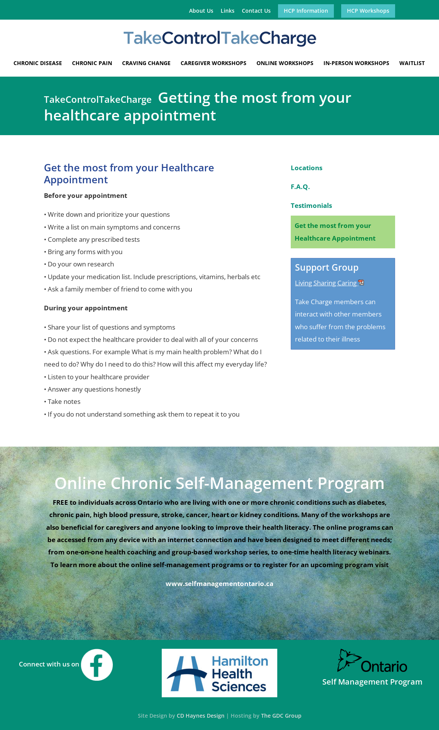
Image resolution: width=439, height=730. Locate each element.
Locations (306, 167)
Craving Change (146, 63)
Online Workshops (284, 63)
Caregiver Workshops (213, 63)
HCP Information (306, 11)
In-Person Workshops (356, 63)
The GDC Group (281, 715)
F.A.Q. (300, 186)
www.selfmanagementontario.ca (219, 583)
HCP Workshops (368, 11)
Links (228, 11)
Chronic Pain (92, 63)
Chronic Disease (37, 63)
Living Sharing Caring (329, 282)
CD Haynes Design (201, 715)
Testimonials (311, 205)
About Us (201, 11)
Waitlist (412, 63)
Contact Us (256, 11)
